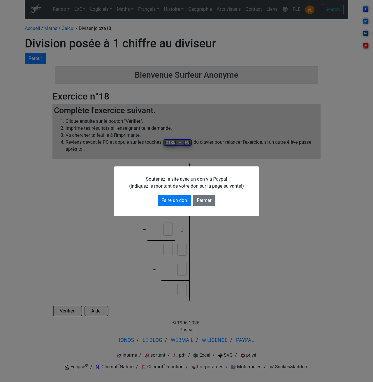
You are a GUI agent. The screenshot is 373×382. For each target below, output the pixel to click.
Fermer (204, 200)
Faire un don (174, 200)
